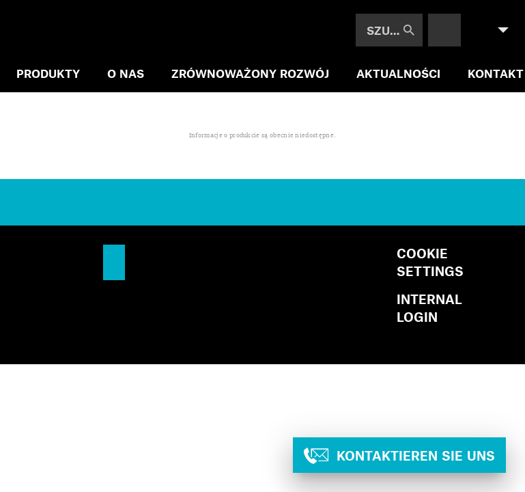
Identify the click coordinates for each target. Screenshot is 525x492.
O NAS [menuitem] (125, 73)
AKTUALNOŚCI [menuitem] (398, 73)
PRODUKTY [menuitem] (48, 73)
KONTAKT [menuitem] (496, 73)
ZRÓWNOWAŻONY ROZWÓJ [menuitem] (250, 73)
